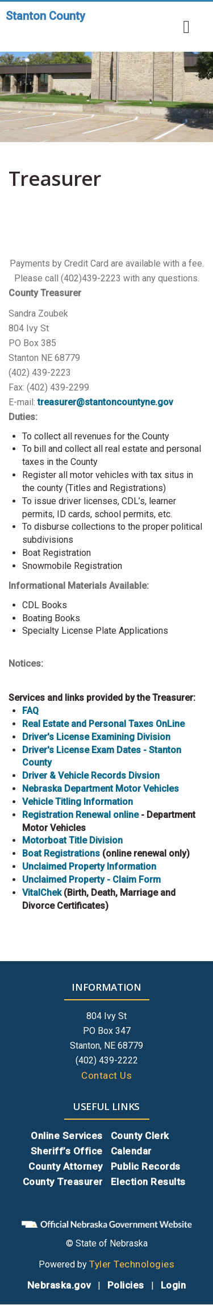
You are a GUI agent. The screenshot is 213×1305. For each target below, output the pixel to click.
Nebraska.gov (59, 1285)
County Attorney (65, 1166)
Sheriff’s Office (67, 1151)
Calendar (131, 1151)
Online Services (67, 1135)
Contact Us (106, 1075)
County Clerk (140, 1135)
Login (173, 1285)
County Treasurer (63, 1181)
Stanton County (45, 16)
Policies (125, 1285)
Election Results (148, 1181)
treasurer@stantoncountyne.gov (105, 402)
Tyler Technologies (131, 1264)
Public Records (146, 1166)
